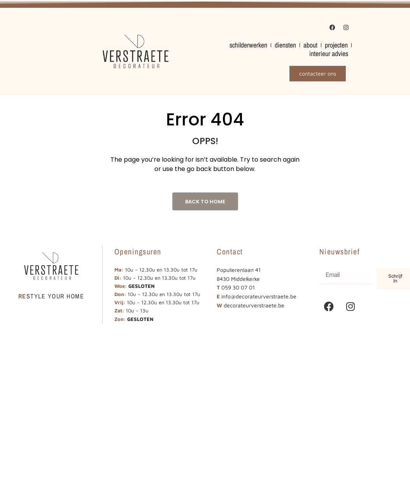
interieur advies (328, 53)
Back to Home (205, 201)
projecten (336, 45)
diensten (285, 45)
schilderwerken (248, 45)
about (310, 45)
